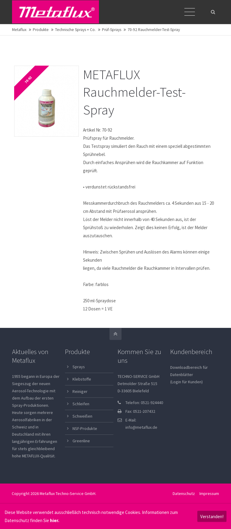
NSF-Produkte (84, 428)
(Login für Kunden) (186, 381)
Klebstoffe (81, 379)
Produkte (41, 29)
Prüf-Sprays (111, 29)
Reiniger (80, 391)
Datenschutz (184, 493)
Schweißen (82, 416)
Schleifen (80, 403)
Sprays (78, 366)
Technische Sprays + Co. (75, 29)
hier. (54, 520)
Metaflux (19, 29)
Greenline (81, 440)
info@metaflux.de (141, 427)
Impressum (209, 493)
